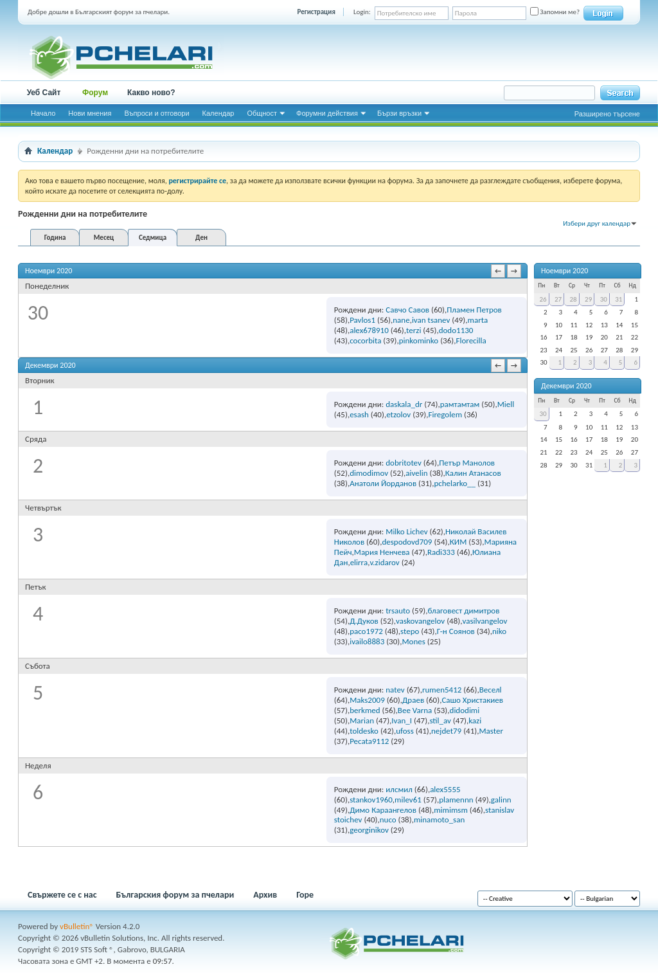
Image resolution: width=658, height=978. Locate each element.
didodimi (465, 710)
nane (401, 320)
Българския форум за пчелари (175, 894)
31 (618, 299)
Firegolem (446, 414)
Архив (265, 894)
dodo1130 (456, 330)
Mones (413, 641)
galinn (501, 799)
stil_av (440, 720)
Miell (506, 404)
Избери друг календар (596, 223)
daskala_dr (404, 404)
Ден (201, 237)
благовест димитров (463, 610)
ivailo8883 (367, 641)
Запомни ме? (555, 12)
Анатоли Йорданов (383, 483)
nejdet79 (446, 731)
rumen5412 (441, 689)
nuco (388, 819)
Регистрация (316, 12)
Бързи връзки (399, 113)
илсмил (399, 789)
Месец (104, 237)
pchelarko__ (455, 483)
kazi (474, 720)
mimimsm (451, 810)
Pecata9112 (369, 741)
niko (499, 631)
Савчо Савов (407, 309)
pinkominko (419, 340)
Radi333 (441, 552)
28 (573, 299)
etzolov (398, 414)
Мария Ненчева (382, 552)
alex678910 (369, 330)
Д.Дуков (364, 621)
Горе (305, 894)
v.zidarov (384, 562)
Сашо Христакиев (472, 700)
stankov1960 (371, 799)
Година (55, 237)
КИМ (458, 542)
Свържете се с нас (62, 894)
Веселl (490, 689)
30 (603, 299)
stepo (409, 631)
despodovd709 (407, 542)
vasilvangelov (484, 621)
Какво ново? (151, 92)
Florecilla (471, 340)
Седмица (152, 237)
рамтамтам (460, 404)
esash (359, 414)
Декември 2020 (566, 385)
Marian (362, 720)
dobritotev (404, 462)
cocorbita (365, 340)
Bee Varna (415, 710)
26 (542, 299)
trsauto (398, 610)
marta (478, 320)
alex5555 (445, 789)
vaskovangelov (420, 621)
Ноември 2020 (564, 270)
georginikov (369, 830)
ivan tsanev (431, 320)
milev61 (408, 799)
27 (558, 299)
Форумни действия (327, 113)
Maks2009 (367, 700)
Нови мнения (89, 113)
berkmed (365, 710)
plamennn (456, 799)
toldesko (364, 731)
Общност (262, 113)
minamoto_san (439, 819)
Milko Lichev (406, 531)
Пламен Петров (474, 309)
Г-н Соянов (456, 631)
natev (395, 689)
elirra (359, 562)
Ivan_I (401, 720)
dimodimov (369, 473)
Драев (413, 700)
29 (588, 299)
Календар (218, 113)
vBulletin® (77, 926)
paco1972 (366, 631)
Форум (95, 92)
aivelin (416, 473)
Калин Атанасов (473, 473)
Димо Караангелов (383, 810)
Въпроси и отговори (156, 113)
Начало (43, 113)
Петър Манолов (467, 462)
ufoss (405, 731)
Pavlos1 (362, 320)
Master (491, 731)
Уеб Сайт (44, 92)
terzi (413, 330)
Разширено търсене (607, 114)
